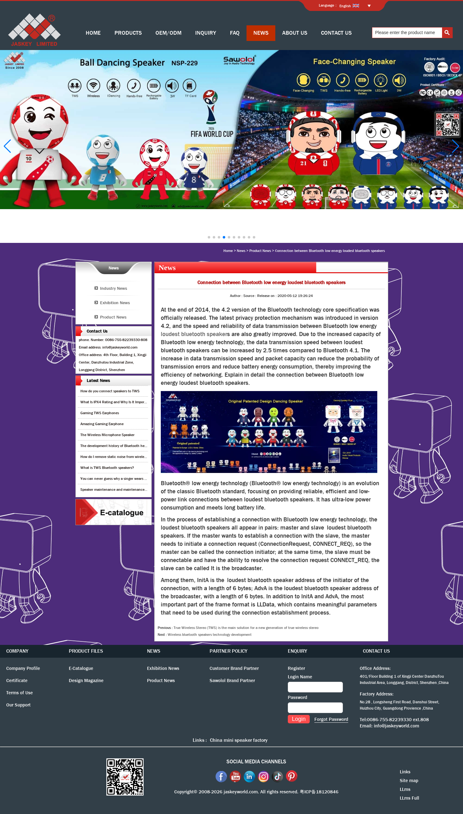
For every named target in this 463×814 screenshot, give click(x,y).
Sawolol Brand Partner (232, 680)
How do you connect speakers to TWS (110, 391)
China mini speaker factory (238, 740)
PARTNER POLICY (228, 651)
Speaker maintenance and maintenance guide (117, 489)
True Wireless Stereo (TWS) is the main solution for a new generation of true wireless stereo (246, 627)
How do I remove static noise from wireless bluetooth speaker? (129, 456)
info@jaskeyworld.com (396, 726)
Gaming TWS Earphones (99, 412)
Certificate (17, 680)
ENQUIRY (297, 651)
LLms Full (409, 798)
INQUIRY (205, 33)
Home (228, 250)
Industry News (113, 288)
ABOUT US (294, 33)
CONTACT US (336, 33)
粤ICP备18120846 (319, 792)
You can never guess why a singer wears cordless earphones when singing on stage (145, 478)
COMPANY (17, 651)
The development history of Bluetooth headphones (120, 445)
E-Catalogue (81, 668)
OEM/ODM (168, 33)
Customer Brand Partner (234, 668)
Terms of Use (19, 693)
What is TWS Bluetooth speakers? (107, 467)
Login (299, 719)
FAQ (235, 33)
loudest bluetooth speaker (194, 334)
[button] (209, 237)
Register (296, 668)
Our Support (18, 705)
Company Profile (23, 668)
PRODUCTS (128, 33)
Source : (250, 295)
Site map (409, 780)
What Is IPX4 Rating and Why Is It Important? (116, 401)
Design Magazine (86, 680)
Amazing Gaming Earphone (102, 423)
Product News (260, 250)
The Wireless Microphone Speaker (107, 434)
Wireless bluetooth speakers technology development (210, 634)
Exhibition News (115, 302)
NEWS (260, 33)
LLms (405, 789)
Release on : (267, 295)
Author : (236, 295)
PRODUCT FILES (86, 651)
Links (405, 772)
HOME (93, 33)
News (241, 250)
